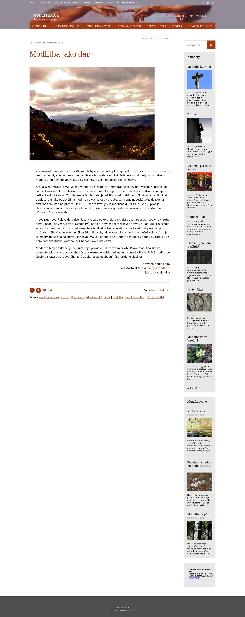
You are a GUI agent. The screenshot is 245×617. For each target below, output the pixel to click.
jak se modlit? (94, 297)
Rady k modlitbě (159, 268)
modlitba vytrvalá (49, 297)
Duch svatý (77, 297)
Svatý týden (195, 289)
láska (107, 297)
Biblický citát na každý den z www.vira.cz (201, 575)
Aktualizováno (197, 401)
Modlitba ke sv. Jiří (199, 66)
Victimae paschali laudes (199, 167)
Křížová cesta (196, 411)
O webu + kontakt (122, 607)
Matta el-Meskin (162, 38)
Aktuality (193, 57)
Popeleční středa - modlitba (199, 464)
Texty (37, 42)
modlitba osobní (134, 297)
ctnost (65, 297)
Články (44, 42)
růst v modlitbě (155, 297)
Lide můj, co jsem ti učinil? (199, 244)
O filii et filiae (196, 217)
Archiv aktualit (193, 387)
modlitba (118, 297)
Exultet (192, 114)
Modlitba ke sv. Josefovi (197, 338)
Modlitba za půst (198, 514)
